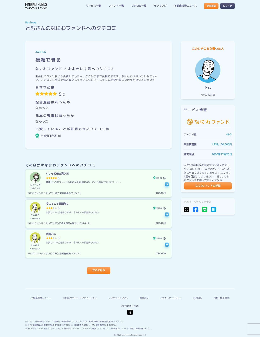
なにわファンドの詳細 (207, 186)
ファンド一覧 (116, 6)
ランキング (160, 6)
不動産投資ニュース (185, 6)
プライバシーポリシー (171, 297)
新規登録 (211, 5)
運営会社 (144, 297)
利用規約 (197, 297)
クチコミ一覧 (138, 6)
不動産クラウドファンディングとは (79, 297)
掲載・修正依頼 (221, 297)
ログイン (227, 5)
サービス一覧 (93, 6)
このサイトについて (118, 297)
